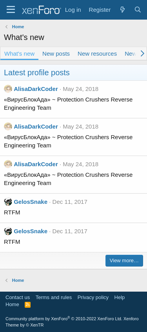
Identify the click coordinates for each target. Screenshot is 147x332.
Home (12, 304)
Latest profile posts (37, 72)
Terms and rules (54, 297)
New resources (97, 53)
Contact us (17, 297)
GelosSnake (30, 201)
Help (119, 297)
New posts (56, 53)
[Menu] (11, 10)
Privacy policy (93, 297)
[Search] (137, 9)
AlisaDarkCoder (36, 88)
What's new (19, 53)
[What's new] (122, 9)
